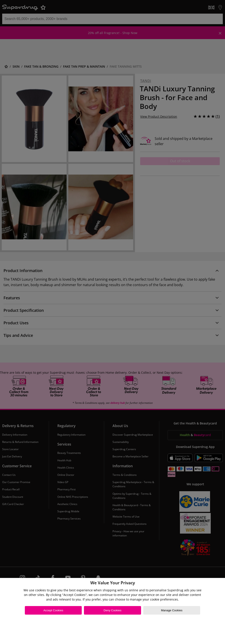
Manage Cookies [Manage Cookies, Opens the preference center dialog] (172, 610)
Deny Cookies (113, 610)
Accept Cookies (53, 610)
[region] (112, 598)
